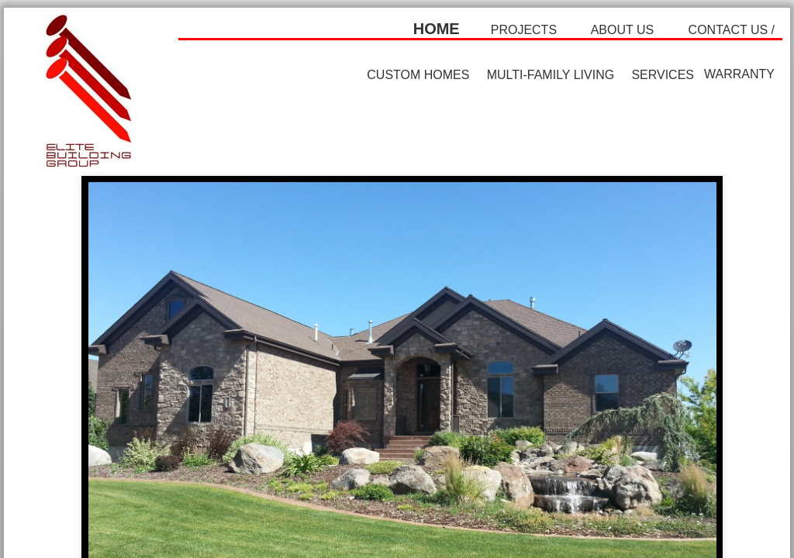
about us (622, 29)
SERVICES (662, 74)
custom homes (418, 74)
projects (524, 29)
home (436, 28)
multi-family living (550, 74)
